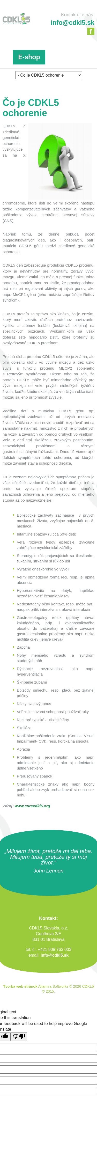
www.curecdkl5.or (31, 806)
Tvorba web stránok (20, 986)
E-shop (29, 57)
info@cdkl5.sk (55, 955)
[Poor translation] (19, 1036)
